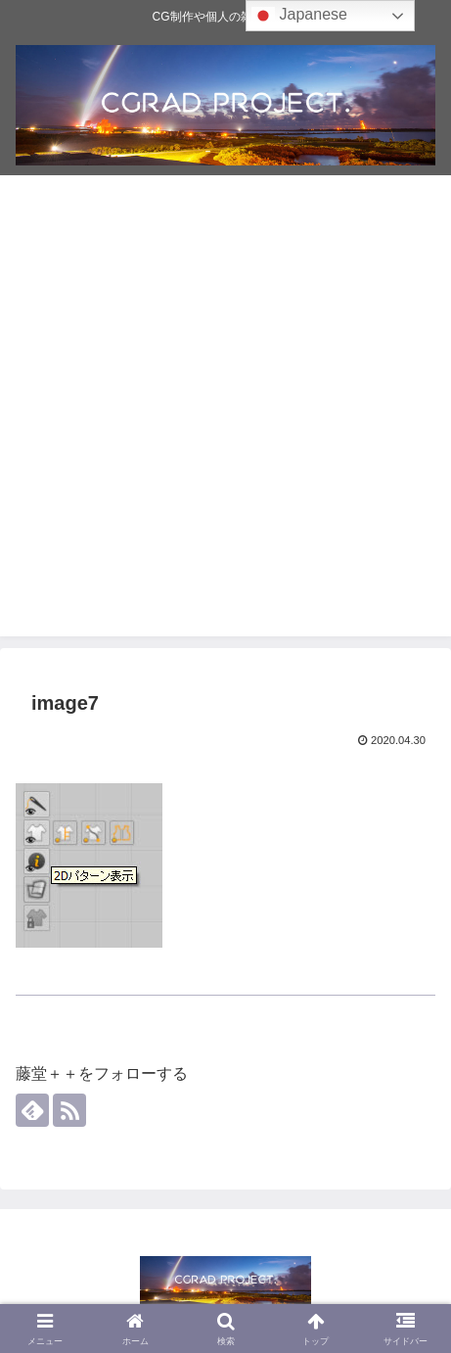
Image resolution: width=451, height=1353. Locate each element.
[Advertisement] (225, 410)
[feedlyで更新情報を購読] (32, 1110)
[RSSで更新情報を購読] (69, 1110)
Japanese (299, 15)
